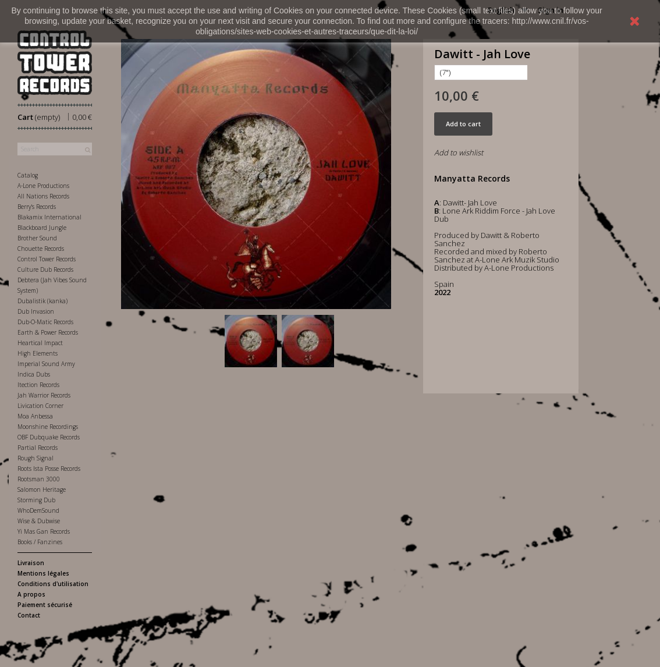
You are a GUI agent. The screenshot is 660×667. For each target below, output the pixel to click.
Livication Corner (40, 406)
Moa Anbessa (35, 416)
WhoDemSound (38, 510)
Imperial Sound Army (46, 364)
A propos (31, 594)
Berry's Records (36, 207)
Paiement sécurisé (44, 605)
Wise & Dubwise (38, 521)
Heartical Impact (40, 343)
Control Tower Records (46, 259)
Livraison (30, 563)
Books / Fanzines (39, 542)
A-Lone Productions (43, 186)
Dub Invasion (35, 311)
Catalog (27, 175)
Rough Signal (35, 458)
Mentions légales (43, 573)
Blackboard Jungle (41, 227)
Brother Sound (37, 238)
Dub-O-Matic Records (45, 322)
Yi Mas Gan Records (43, 531)
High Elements (37, 353)
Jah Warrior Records (43, 395)
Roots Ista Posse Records (48, 468)
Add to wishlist (458, 152)
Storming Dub (36, 500)
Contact (28, 615)
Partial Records (37, 448)
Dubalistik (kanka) (42, 301)
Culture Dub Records (45, 269)
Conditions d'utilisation (52, 584)
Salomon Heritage (41, 489)
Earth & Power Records (47, 332)
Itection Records (38, 385)
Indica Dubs (33, 374)
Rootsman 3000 (38, 479)
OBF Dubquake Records (48, 437)
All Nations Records (43, 196)
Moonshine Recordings (47, 427)
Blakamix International (49, 217)
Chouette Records (40, 248)
